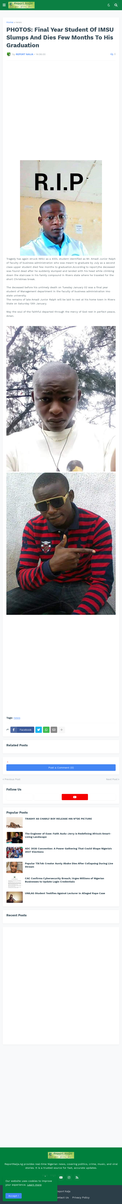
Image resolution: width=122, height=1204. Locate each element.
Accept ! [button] (13, 1195)
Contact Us (62, 1197)
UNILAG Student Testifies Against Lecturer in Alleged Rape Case (65, 893)
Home (9, 22)
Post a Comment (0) (61, 767)
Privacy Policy (80, 1197)
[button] (4, 5)
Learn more (34, 1184)
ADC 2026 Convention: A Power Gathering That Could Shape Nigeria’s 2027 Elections (68, 850)
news (18, 22)
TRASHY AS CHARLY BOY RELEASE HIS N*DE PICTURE (58, 818)
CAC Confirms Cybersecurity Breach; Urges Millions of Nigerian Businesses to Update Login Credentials (64, 880)
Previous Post (12, 779)
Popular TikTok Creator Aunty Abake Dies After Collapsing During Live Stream (69, 865)
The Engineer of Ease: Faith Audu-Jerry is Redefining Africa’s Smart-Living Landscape (68, 835)
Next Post (111, 779)
